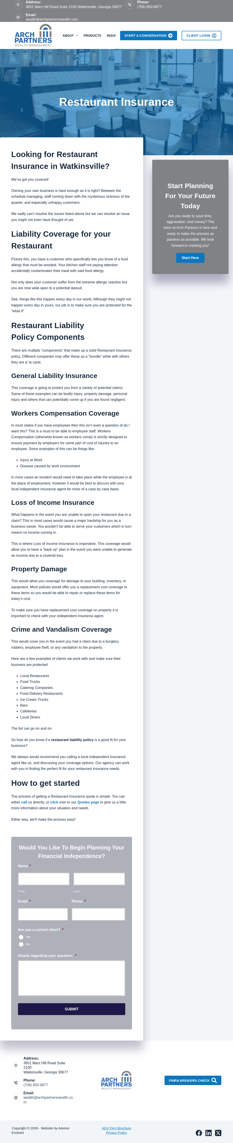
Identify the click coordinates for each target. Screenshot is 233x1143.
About (71, 35)
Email (24, 901)
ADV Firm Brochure (116, 1126)
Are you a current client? (41, 930)
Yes (28, 937)
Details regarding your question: (47, 956)
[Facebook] (199, 1131)
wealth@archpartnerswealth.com (52, 19)
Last (77, 891)
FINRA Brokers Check (193, 1078)
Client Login (201, 35)
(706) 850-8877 (149, 7)
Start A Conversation (149, 35)
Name (24, 866)
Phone (79, 901)
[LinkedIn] (208, 1131)
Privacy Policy (116, 1130)
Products (92, 35)
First (21, 891)
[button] (190, 258)
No (28, 944)
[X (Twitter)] (218, 1131)
